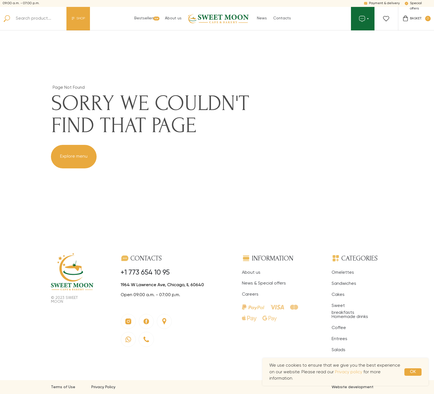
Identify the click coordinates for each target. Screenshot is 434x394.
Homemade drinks (350, 317)
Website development (352, 387)
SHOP (80, 18)
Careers (250, 294)
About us (173, 18)
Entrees (339, 339)
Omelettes (343, 272)
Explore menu (73, 156)
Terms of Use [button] (63, 387)
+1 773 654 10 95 (145, 272)
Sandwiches (344, 283)
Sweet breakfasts (343, 309)
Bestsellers (144, 18)
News (262, 18)
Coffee (339, 328)
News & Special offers (264, 283)
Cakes (338, 295)
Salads (338, 350)
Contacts (282, 18)
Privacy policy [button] (348, 372)
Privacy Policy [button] (103, 387)
